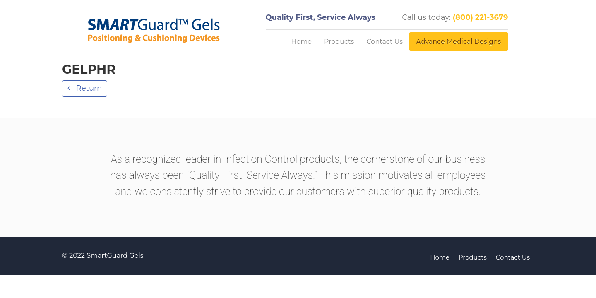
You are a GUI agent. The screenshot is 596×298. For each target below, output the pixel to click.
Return (88, 88)
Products (339, 42)
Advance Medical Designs (458, 42)
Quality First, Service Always (321, 17)
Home (301, 42)
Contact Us (384, 42)
